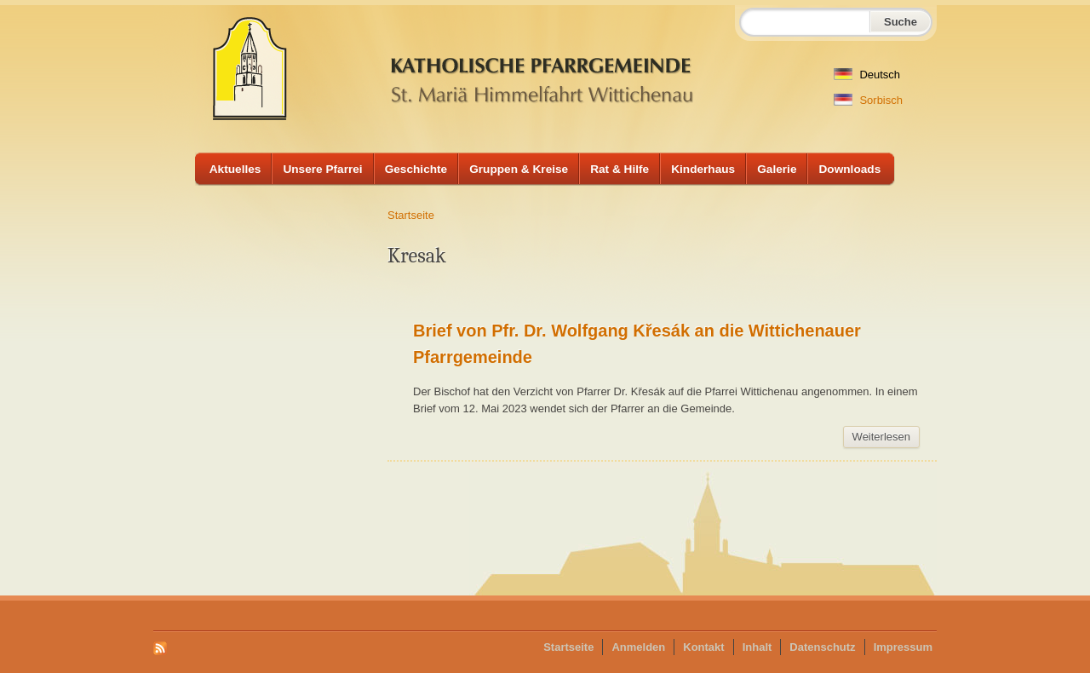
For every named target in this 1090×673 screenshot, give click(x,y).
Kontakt (703, 647)
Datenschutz (822, 647)
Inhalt (757, 647)
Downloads (849, 169)
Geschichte (416, 169)
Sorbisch (868, 100)
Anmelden (638, 647)
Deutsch (867, 74)
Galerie (776, 169)
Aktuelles (235, 169)
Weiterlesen (886, 439)
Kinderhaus (703, 169)
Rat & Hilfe (619, 169)
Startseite (410, 215)
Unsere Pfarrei (322, 169)
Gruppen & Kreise (518, 169)
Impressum (903, 647)
